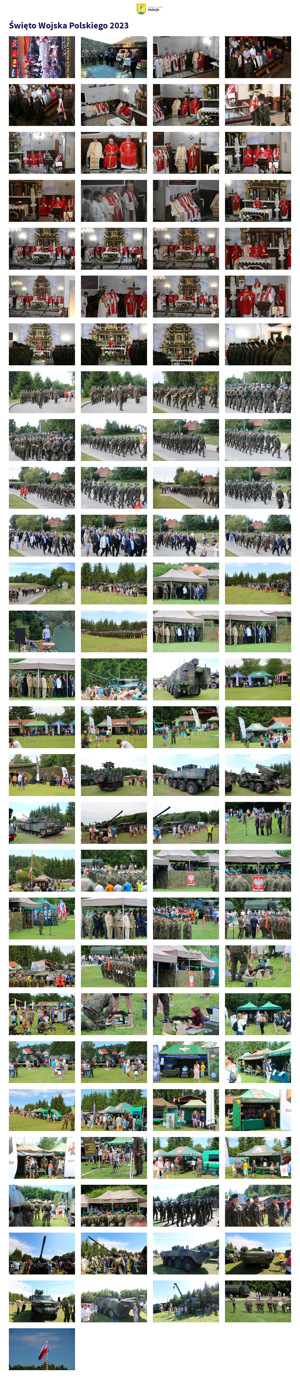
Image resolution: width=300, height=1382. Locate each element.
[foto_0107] (42, 536)
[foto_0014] (114, 153)
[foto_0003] (258, 57)
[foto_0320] (42, 1254)
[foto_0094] (42, 440)
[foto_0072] (186, 344)
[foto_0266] (114, 1158)
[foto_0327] (258, 1254)
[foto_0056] (186, 249)
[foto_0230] (186, 966)
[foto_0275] (114, 1206)
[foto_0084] (114, 392)
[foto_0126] (186, 583)
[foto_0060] (258, 249)
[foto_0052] (114, 249)
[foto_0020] (258, 153)
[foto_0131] (114, 632)
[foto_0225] (114, 966)
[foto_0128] (258, 583)
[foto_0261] (258, 1110)
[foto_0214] (186, 918)
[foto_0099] (258, 440)
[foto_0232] (258, 966)
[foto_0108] (114, 536)
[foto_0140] (42, 679)
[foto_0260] (186, 1110)
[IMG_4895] (114, 57)
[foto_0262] (42, 1158)
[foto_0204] (258, 871)
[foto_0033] (114, 201)
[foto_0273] (42, 1206)
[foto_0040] (186, 201)
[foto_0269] (186, 1158)
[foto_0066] (186, 296)
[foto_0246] (42, 1062)
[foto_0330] (42, 1301)
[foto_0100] (42, 488)
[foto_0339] (186, 1301)
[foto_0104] (258, 488)
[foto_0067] (258, 296)
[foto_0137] (258, 632)
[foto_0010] (186, 105)
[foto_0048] (42, 249)
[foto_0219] (258, 918)
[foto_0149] (186, 727)
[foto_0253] (186, 1062)
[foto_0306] (186, 1206)
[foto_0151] (258, 727)
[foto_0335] (114, 1301)
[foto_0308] (258, 1206)
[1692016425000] (42, 57)
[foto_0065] (114, 296)
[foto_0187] (114, 871)
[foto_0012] (258, 105)
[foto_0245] (258, 1014)
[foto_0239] (114, 1014)
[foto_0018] (186, 153)
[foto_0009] (114, 105)
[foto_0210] (42, 918)
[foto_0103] (186, 488)
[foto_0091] (258, 392)
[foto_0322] (114, 1254)
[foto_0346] (258, 1301)
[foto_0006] (42, 105)
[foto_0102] (114, 488)
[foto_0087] (186, 392)
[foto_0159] (258, 775)
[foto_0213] (114, 918)
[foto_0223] (42, 966)
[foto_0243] (186, 1014)
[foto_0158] (186, 775)
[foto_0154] (42, 775)
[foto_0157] (114, 775)
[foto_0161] (42, 823)
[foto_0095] (114, 440)
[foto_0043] (258, 201)
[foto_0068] (42, 344)
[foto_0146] (42, 727)
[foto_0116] (186, 536)
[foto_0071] (114, 344)
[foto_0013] (42, 153)
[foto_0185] (42, 871)
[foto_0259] (114, 1110)
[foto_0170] (258, 823)
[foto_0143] (186, 679)
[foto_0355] (42, 1349)
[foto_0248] (114, 1062)
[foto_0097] (186, 440)
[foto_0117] (258, 536)
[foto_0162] (114, 823)
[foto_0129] (42, 632)
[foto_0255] (258, 1062)
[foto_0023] (42, 201)
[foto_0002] (186, 57)
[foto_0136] (186, 632)
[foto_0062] (42, 296)
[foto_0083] (42, 392)
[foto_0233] (42, 1014)
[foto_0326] (186, 1254)
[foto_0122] (114, 583)
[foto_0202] (186, 871)
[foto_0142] (114, 679)
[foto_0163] (186, 823)
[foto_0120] (42, 583)
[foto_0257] (42, 1110)
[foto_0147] (114, 727)
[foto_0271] (258, 1158)
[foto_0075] (258, 344)
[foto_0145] (258, 679)
